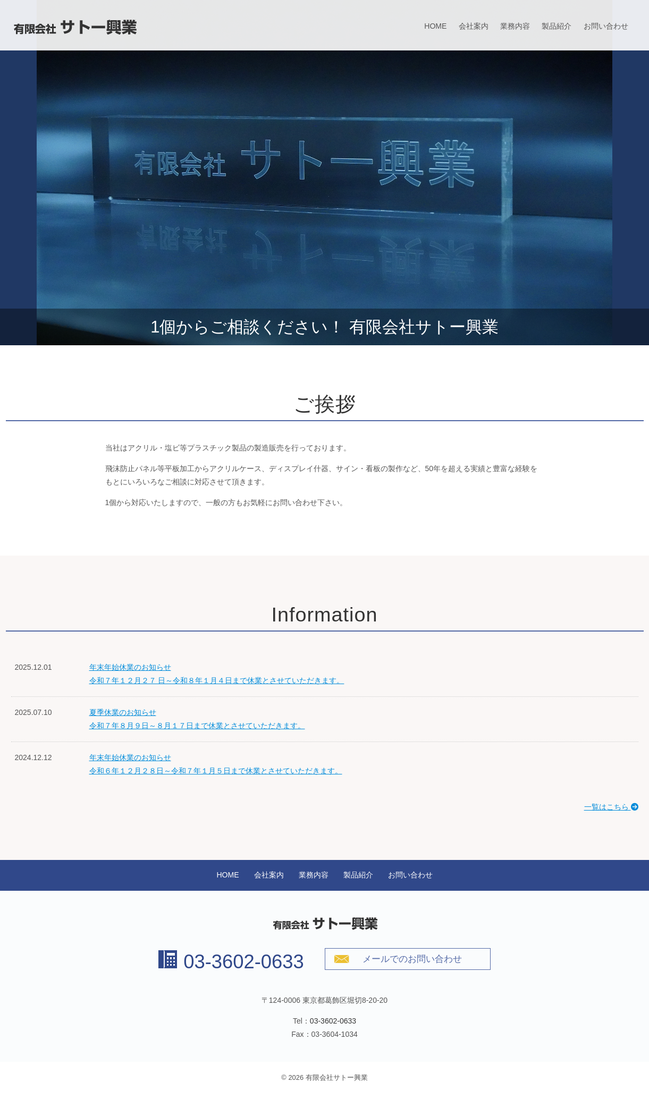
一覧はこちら (611, 807)
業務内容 (515, 26)
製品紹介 (556, 26)
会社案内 (473, 26)
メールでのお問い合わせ (412, 959)
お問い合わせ (606, 26)
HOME (435, 26)
